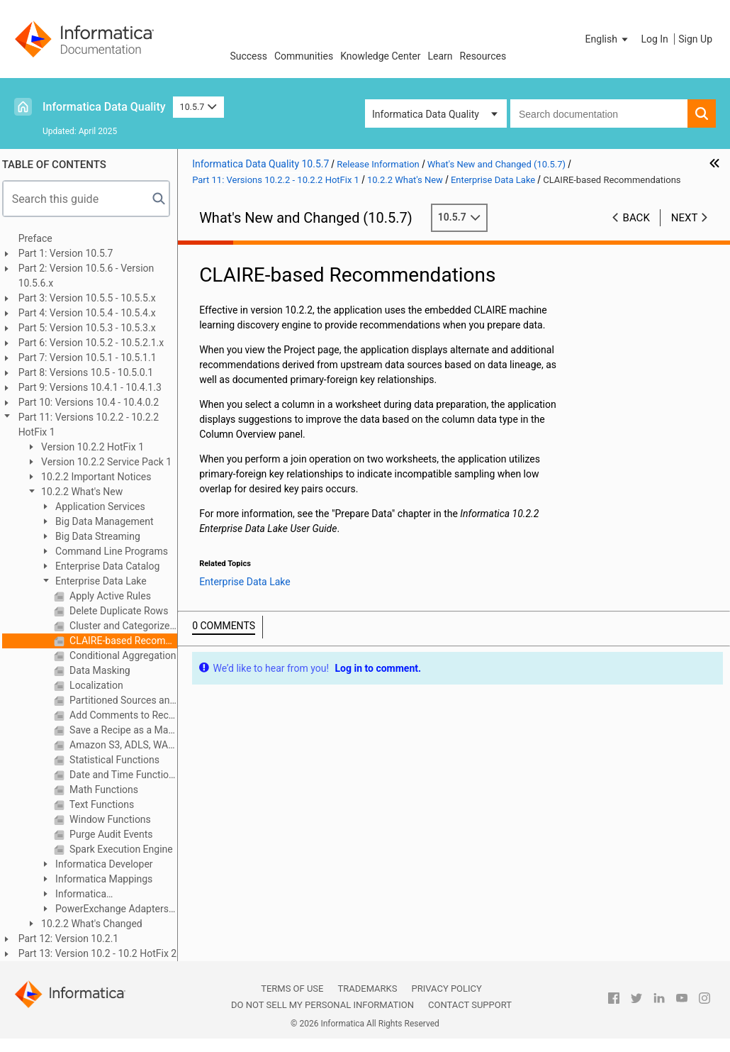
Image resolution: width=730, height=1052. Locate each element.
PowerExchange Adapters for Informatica (109, 910)
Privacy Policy (446, 988)
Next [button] (684, 217)
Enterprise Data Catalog (111, 566)
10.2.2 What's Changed (95, 923)
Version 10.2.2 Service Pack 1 (110, 461)
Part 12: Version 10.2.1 (73, 938)
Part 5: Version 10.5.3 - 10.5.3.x (92, 327)
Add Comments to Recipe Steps (127, 715)
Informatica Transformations (81, 895)
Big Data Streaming (101, 536)
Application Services (104, 506)
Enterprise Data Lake (105, 581)
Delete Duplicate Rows (123, 610)
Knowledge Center (380, 56)
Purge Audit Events (115, 834)
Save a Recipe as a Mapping (127, 730)
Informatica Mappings (108, 879)
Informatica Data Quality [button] (425, 114)
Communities (303, 56)
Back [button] (636, 217)
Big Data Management (108, 521)
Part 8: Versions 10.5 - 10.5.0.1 (91, 372)
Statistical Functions (118, 759)
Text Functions (106, 804)
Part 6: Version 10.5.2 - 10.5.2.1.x (96, 342)
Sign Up (695, 39)
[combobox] (598, 113)
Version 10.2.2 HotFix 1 (96, 447)
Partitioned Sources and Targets (127, 700)
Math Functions (107, 789)
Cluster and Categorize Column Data (127, 625)
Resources (483, 56)
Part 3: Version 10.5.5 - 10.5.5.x (92, 298)
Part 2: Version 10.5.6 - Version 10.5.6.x (91, 275)
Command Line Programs (115, 551)
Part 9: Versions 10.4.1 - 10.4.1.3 (95, 387)
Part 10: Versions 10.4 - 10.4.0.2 (93, 402)
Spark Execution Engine (125, 849)
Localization (100, 685)
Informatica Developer (108, 864)
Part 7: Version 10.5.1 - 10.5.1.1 (92, 357)
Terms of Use (292, 988)
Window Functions (114, 819)
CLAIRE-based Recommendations (127, 640)
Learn (440, 56)
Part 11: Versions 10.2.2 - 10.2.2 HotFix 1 (93, 424)
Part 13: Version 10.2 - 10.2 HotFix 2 (102, 953)
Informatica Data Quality (104, 106)
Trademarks (367, 988)
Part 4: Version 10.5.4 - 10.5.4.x (92, 313)
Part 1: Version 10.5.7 (70, 253)
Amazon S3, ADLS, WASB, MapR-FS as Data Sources (127, 745)
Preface (40, 238)
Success (248, 56)
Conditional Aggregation (126, 655)
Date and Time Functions (127, 774)
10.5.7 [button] (198, 106)
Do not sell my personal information (322, 1005)
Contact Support (470, 1005)
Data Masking (103, 670)
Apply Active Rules (114, 596)
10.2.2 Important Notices (100, 476)
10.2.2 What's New (86, 491)
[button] (608, 39)
